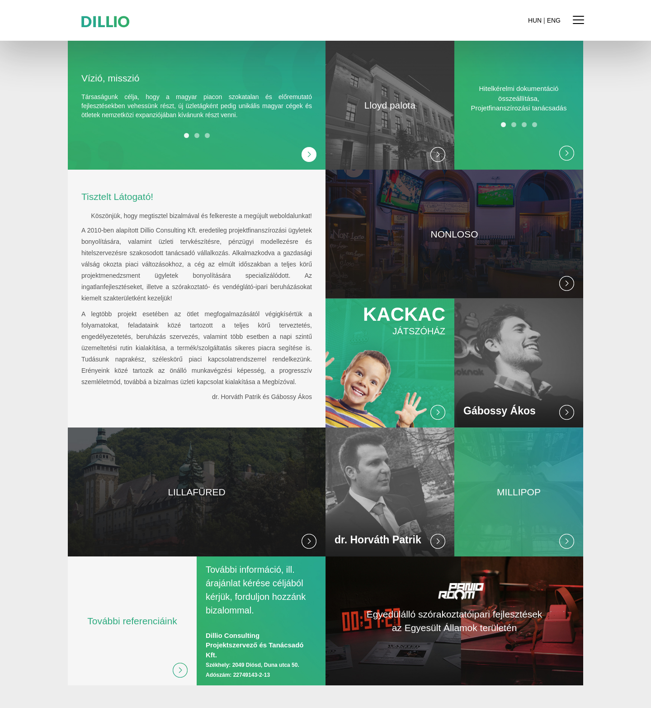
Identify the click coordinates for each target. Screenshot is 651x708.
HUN (535, 20)
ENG (554, 20)
